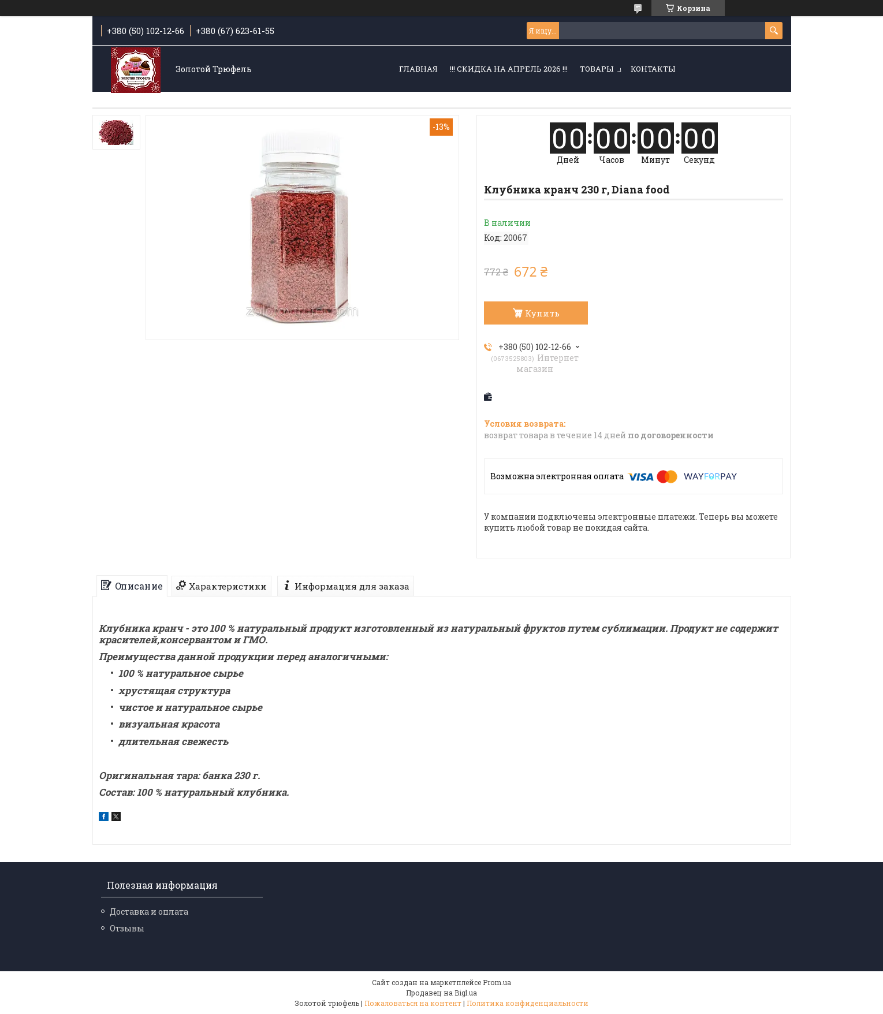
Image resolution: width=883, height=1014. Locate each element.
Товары (596, 69)
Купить (542, 313)
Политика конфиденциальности (527, 1003)
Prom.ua (497, 982)
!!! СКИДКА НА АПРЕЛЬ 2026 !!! (509, 69)
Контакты (653, 69)
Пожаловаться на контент (412, 1003)
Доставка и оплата (149, 911)
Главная (418, 69)
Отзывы (127, 928)
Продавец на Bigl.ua (441, 992)
